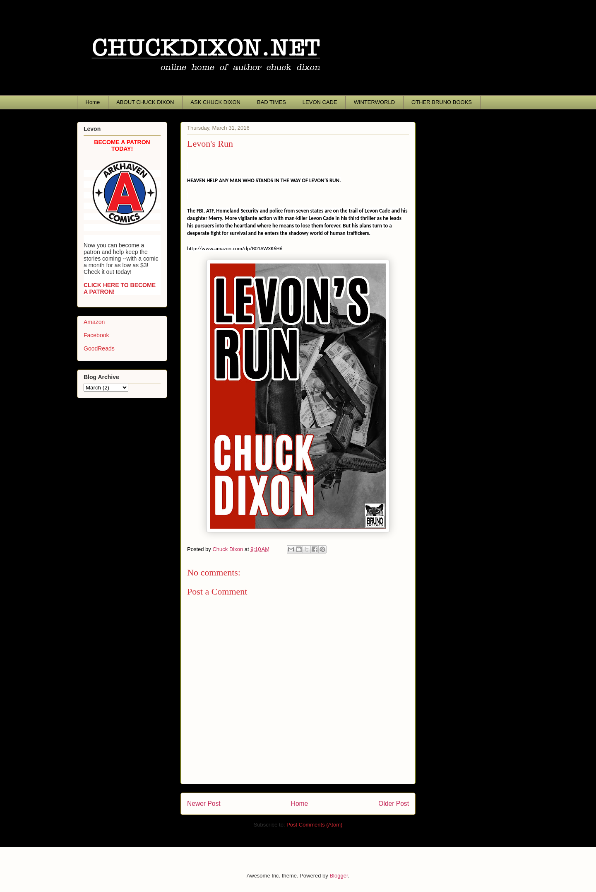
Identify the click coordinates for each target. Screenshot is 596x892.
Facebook (96, 335)
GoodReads (99, 348)
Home (93, 102)
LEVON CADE (320, 102)
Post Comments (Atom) (314, 825)
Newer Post (204, 803)
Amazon (94, 322)
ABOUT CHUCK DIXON (145, 102)
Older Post (393, 803)
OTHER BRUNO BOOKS (441, 102)
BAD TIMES (271, 102)
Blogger (338, 876)
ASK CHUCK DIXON (215, 102)
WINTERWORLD (374, 102)
